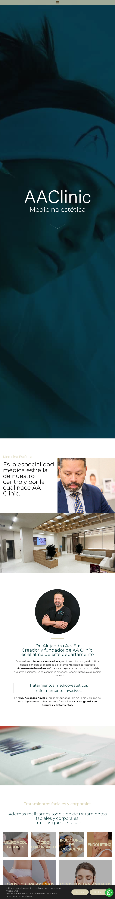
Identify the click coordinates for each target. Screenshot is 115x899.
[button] (57, 2)
